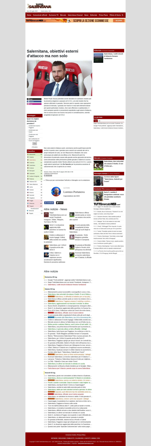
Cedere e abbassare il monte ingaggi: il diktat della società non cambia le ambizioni (76, 320)
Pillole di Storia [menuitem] (115, 15)
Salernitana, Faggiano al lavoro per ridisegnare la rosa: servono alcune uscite (74, 345)
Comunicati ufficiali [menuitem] (40, 15)
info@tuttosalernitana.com (86, 443)
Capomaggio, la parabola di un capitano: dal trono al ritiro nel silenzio (71, 401)
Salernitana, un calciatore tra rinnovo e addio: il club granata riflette (71, 396)
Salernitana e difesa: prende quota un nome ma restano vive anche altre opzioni (75, 299)
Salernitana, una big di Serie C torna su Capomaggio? (66, 385)
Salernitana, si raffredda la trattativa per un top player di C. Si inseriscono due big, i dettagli (82, 296)
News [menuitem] (86, 15)
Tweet (60, 203)
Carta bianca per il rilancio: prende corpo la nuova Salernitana (69, 368)
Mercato (97, 158)
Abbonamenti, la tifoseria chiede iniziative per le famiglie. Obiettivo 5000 (72, 366)
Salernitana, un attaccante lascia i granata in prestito (66, 417)
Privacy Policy (81, 435)
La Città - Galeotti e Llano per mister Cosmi (62, 361)
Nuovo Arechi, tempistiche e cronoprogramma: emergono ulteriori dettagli (73, 306)
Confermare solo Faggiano (33, 135)
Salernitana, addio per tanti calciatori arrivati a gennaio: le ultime (70, 389)
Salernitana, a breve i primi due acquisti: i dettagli (68, 399)
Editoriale (97, 50)
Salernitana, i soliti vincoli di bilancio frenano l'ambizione (67, 284)
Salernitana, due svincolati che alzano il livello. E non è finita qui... (70, 294)
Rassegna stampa (100, 173)
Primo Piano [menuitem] (103, 15)
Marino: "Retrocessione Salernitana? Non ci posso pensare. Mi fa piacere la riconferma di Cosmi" (81, 336)
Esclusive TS (99, 189)
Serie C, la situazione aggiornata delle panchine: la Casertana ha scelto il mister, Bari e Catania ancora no (84, 424)
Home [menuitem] (29, 15)
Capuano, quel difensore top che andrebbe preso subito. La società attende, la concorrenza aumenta (86, 392)
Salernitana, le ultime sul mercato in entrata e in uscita (66, 364)
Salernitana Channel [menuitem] (75, 15)
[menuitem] (122, 15)
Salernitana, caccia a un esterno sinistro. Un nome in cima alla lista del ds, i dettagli (80, 380)
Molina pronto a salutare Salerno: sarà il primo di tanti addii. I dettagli (71, 324)
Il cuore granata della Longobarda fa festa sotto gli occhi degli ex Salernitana (74, 315)
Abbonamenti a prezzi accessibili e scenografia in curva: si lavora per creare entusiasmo (78, 292)
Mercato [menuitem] (63, 15)
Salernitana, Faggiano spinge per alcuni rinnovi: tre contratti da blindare (72, 340)
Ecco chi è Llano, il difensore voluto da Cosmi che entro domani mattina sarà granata (77, 310)
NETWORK (54, 438)
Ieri (99, 121)
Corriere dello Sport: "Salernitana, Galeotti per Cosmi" (66, 352)
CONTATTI (87, 438)
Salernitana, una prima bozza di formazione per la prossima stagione (71, 326)
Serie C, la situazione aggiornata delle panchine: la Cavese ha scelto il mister (74, 308)
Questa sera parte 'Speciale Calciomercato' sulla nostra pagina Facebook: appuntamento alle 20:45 (82, 426)
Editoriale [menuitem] (93, 15)
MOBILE (93, 438)
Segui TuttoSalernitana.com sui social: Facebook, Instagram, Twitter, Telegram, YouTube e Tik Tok (55, 217)
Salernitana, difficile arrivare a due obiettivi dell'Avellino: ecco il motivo (71, 410)
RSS (98, 438)
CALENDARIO (79, 438)
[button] (34, 143)
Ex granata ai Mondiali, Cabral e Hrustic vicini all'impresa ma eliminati (83, 247)
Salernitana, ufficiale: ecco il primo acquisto (66, 394)
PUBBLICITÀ (70, 438)
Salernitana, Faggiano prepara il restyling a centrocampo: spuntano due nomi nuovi (80, 301)
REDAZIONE (62, 438)
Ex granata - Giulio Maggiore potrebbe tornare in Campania (82, 237)
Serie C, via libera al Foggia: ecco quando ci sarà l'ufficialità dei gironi (71, 415)
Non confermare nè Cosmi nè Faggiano (34, 139)
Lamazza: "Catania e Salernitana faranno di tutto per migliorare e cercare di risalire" (76, 359)
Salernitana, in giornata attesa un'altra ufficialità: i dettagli (67, 329)
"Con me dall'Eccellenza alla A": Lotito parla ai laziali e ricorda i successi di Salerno (76, 406)
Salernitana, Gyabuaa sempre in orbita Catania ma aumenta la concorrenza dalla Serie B (78, 350)
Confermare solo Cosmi (33, 131)
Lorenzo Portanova (51, 173)
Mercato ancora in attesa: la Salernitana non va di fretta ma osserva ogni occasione (76, 322)
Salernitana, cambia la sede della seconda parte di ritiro (67, 387)
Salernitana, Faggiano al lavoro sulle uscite (62, 403)
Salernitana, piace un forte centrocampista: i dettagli (69, 354)
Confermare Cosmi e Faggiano (34, 126)
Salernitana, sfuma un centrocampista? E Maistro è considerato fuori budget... (74, 378)
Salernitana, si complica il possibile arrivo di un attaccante (67, 408)
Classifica (31, 151)
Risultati (34, 147)
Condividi (49, 203)
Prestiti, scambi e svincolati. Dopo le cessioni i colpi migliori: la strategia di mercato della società (80, 382)
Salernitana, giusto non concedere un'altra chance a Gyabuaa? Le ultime (73, 375)
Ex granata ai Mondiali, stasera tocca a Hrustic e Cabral (67, 419)
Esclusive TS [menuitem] (53, 15)
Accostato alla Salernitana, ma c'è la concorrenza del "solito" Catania (75, 317)
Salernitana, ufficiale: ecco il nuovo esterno (65, 313)
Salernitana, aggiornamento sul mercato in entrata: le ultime (68, 303)
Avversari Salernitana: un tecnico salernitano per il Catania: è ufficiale (83, 255)
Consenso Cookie (71, 435)
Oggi (95, 121)
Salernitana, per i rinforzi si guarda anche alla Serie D (57, 247)
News (50, 172)
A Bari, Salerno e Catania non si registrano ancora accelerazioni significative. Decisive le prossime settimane (54, 257)
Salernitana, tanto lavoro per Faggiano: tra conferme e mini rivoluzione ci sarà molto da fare (79, 331)
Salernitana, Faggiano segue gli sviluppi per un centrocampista (69, 422)
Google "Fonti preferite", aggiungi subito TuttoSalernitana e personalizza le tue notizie (77, 280)
